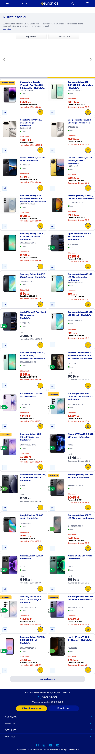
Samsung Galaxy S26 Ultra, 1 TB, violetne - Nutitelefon (30, 437)
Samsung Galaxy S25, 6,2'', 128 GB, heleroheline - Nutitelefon (80, 85)
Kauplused (63, 708)
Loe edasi (7, 29)
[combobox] (24, 3)
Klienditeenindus (31, 708)
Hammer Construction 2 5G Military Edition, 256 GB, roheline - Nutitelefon (80, 355)
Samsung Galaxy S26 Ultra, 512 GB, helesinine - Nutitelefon (80, 396)
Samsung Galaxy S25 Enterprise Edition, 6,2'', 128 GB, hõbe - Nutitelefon (33, 198)
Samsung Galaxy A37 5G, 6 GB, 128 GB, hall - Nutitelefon (32, 640)
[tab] (24, 77)
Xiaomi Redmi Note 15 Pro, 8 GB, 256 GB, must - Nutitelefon (33, 477)
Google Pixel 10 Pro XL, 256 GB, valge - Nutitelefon (31, 123)
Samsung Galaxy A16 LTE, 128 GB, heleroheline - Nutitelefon (80, 277)
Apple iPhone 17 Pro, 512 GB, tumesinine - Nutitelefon (80, 236)
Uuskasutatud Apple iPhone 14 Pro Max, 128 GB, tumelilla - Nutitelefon (32, 85)
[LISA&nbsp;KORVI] (40, 112)
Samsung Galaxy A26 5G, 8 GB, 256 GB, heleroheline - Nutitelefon (32, 355)
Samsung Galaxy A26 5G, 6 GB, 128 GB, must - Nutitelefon (32, 236)
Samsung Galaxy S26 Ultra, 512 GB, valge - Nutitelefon (30, 599)
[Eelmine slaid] (4, 59)
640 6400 (49, 697)
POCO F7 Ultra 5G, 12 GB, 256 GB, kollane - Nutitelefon (80, 160)
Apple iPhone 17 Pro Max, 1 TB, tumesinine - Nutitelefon (33, 315)
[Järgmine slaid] (90, 59)
